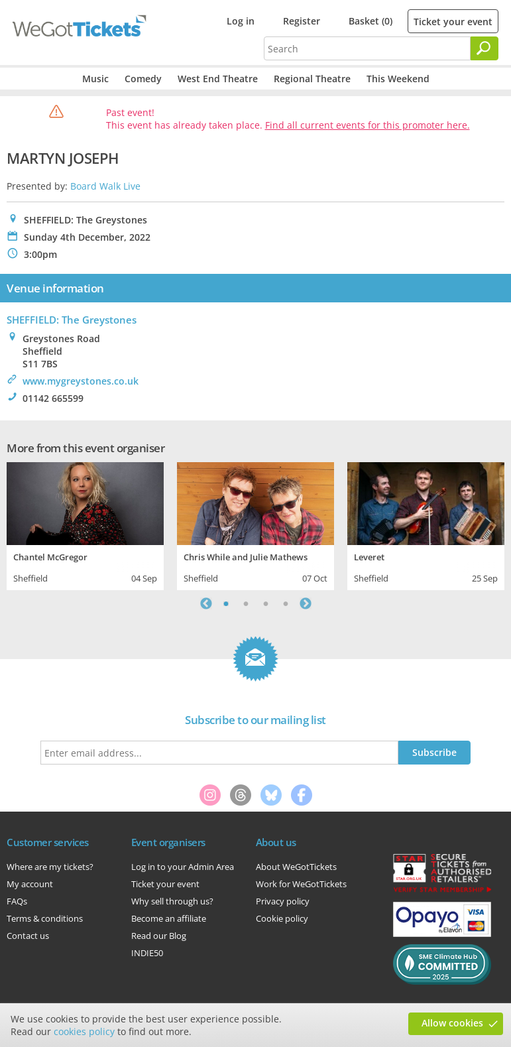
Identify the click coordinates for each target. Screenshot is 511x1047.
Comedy (143, 78)
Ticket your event (453, 21)
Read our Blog (158, 936)
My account (30, 884)
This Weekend (398, 78)
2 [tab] (246, 603)
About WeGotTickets (296, 867)
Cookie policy (282, 918)
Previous (206, 603)
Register (301, 21)
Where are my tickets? (50, 867)
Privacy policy (283, 901)
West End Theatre (218, 78)
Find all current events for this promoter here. (367, 125)
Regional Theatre (312, 78)
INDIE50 (147, 953)
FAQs (17, 901)
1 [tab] (226, 603)
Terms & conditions (45, 918)
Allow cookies (452, 1022)
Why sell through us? (172, 901)
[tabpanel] (85, 524)
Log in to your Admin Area (182, 867)
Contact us (28, 936)
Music (95, 78)
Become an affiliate (168, 918)
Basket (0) (370, 21)
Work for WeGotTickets (301, 884)
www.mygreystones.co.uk (81, 381)
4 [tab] (285, 603)
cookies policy (84, 1031)
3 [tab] (265, 603)
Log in (241, 21)
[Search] (484, 48)
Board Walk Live (105, 186)
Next (305, 603)
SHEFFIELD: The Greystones (72, 319)
